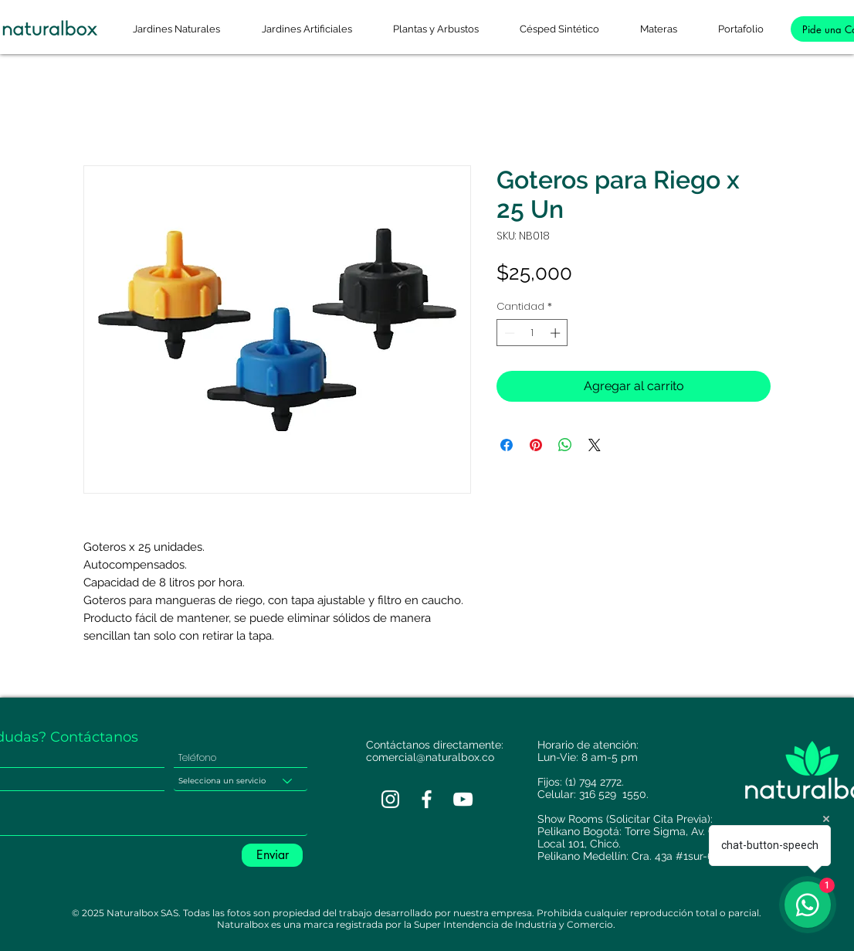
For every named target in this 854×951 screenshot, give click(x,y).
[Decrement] (508, 333)
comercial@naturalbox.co (430, 757)
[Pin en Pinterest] (536, 445)
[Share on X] (594, 445)
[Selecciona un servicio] (240, 781)
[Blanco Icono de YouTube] (463, 799)
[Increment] (556, 333)
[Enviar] (272, 855)
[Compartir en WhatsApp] (565, 445)
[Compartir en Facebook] (506, 445)
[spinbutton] (532, 333)
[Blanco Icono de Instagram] (390, 799)
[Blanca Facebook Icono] (427, 799)
